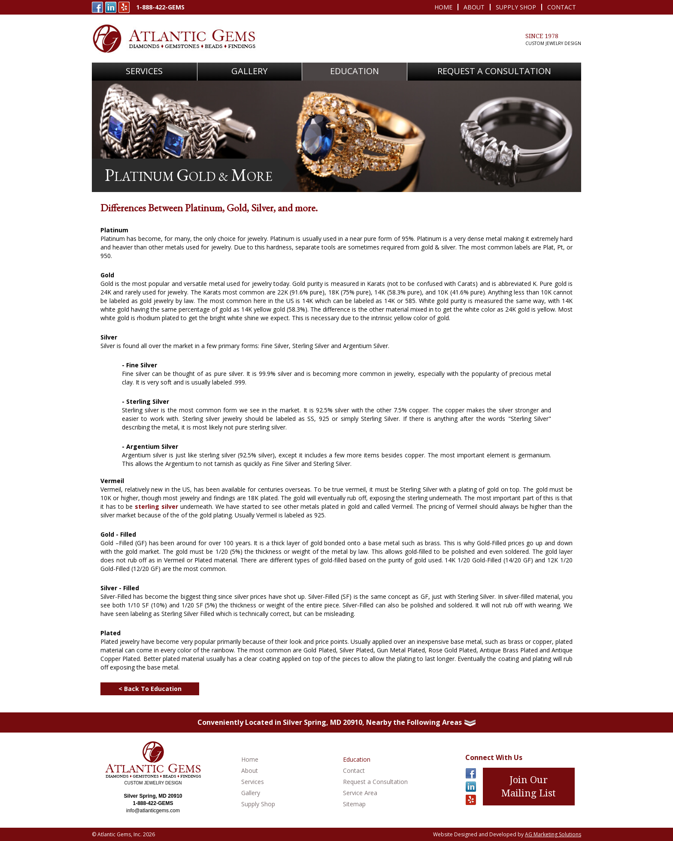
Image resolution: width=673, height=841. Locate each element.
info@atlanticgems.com (153, 811)
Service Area (360, 793)
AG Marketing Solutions (553, 834)
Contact (561, 7)
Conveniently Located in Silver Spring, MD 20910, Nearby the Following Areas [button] (336, 722)
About (474, 7)
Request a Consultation (375, 782)
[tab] (336, 722)
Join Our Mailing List (528, 787)
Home (443, 7)
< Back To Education (150, 689)
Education (354, 71)
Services (252, 782)
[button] (144, 72)
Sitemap (354, 804)
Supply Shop (516, 7)
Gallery (249, 71)
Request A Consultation (494, 71)
